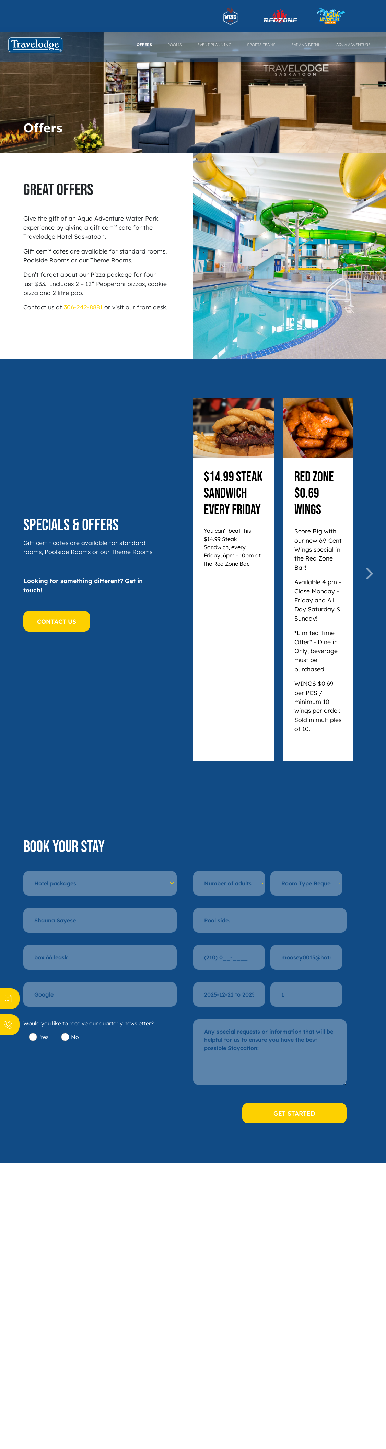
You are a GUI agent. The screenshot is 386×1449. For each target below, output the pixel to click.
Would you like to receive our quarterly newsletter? (88, 1023)
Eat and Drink (306, 44)
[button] (197, 574)
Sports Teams (261, 44)
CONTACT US (56, 621)
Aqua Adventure (353, 44)
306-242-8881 (83, 307)
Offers (144, 44)
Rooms (174, 44)
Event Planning (214, 44)
